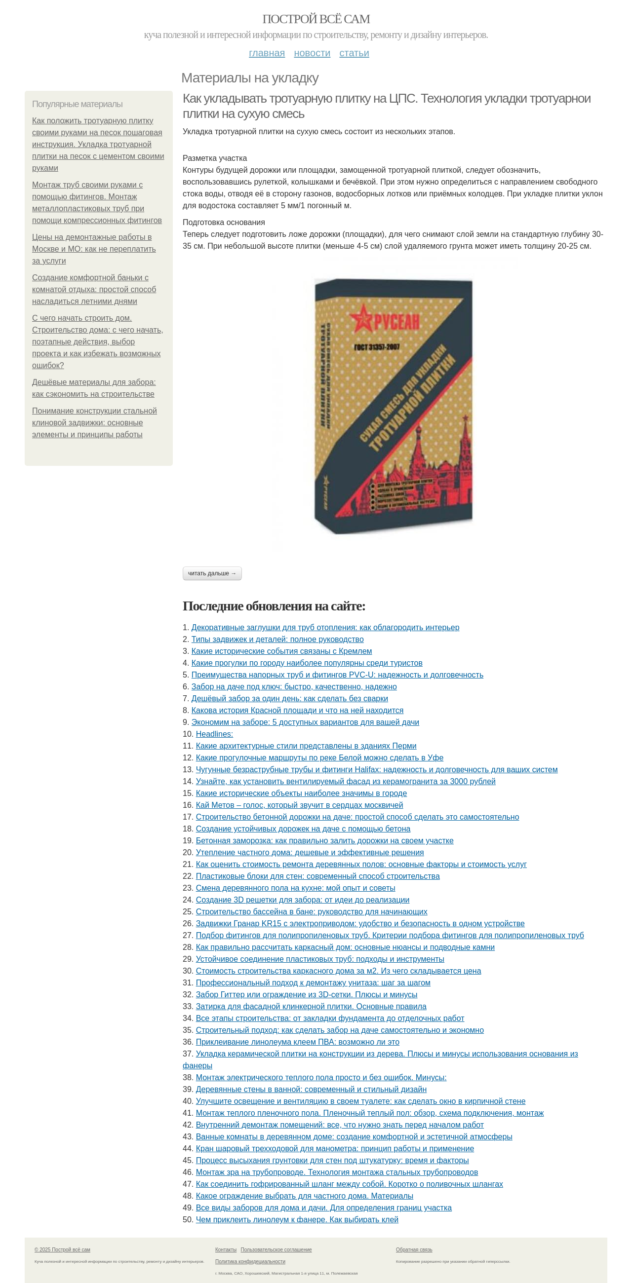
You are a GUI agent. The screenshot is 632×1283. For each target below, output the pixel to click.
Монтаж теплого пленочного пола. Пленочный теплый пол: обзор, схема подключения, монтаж (370, 1113)
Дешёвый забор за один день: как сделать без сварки (290, 698)
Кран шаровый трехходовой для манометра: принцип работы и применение (335, 1148)
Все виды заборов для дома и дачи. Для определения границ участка (324, 1208)
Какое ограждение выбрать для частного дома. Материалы (305, 1196)
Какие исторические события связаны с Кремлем (282, 651)
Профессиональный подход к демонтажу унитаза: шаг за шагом (313, 983)
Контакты (226, 1249)
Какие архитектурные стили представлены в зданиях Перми (306, 746)
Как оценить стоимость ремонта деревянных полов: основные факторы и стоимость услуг (361, 864)
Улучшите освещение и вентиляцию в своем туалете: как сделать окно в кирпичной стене (361, 1101)
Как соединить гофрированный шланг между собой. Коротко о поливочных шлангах (349, 1184)
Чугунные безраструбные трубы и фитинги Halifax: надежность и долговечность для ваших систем (377, 769)
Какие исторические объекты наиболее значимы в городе (301, 793)
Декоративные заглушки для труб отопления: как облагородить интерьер (326, 627)
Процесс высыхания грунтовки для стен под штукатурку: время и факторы (332, 1160)
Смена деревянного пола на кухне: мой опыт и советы (295, 888)
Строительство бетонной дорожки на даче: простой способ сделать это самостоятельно (357, 817)
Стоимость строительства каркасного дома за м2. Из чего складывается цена (338, 971)
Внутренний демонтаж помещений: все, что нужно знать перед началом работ (340, 1125)
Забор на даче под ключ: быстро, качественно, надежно (294, 686)
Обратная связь (414, 1249)
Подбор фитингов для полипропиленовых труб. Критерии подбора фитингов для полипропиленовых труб (390, 935)
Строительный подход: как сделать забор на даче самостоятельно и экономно (340, 1030)
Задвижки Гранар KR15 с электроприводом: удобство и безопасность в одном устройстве (360, 923)
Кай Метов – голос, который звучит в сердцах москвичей (299, 805)
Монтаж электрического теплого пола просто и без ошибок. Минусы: (321, 1077)
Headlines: (215, 734)
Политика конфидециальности (250, 1261)
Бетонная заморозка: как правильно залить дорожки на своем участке (325, 840)
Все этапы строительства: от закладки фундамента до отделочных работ (330, 1018)
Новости (312, 52)
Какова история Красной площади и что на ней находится (298, 710)
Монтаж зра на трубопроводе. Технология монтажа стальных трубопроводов (337, 1172)
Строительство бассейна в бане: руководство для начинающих (312, 911)
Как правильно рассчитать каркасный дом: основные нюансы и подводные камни (345, 947)
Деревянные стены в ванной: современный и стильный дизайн (311, 1089)
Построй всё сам (315, 19)
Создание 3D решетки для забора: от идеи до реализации (303, 900)
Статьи (354, 52)
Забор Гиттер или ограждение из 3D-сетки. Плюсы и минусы (307, 994)
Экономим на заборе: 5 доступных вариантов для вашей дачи (305, 722)
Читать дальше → (212, 573)
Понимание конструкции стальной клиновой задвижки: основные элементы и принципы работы (94, 423)
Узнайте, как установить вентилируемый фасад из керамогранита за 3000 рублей (346, 781)
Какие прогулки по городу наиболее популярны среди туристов (307, 663)
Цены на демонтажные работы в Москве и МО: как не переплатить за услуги (94, 249)
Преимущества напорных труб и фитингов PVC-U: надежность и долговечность (337, 675)
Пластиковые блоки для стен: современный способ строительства (318, 876)
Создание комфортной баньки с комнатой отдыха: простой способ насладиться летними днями (94, 289)
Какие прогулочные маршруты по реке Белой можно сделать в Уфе (320, 758)
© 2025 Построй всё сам (62, 1249)
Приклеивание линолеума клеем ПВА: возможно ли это (297, 1042)
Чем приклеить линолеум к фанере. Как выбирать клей (297, 1219)
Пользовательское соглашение (276, 1249)
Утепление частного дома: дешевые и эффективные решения (310, 852)
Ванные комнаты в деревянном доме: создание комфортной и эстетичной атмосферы (354, 1136)
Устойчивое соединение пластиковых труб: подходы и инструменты (320, 959)
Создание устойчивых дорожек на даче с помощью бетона (303, 829)
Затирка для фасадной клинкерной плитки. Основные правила (311, 1006)
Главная (267, 52)
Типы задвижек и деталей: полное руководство (278, 639)
